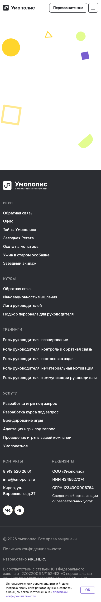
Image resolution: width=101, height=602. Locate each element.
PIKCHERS (37, 559)
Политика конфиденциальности (32, 549)
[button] (68, 8)
